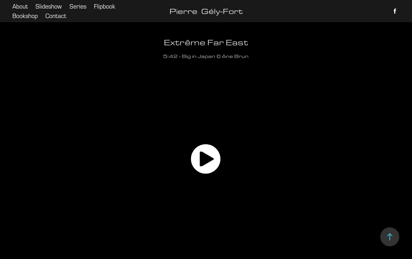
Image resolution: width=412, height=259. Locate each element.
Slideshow (49, 6)
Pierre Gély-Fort (206, 11)
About (20, 6)
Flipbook (104, 6)
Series (78, 6)
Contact (55, 16)
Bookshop (25, 16)
